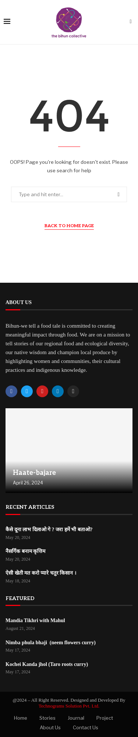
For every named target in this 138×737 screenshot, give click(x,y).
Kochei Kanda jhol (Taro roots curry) (47, 664)
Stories (47, 718)
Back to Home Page (69, 226)
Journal (76, 718)
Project (104, 718)
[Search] (130, 22)
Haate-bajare (34, 473)
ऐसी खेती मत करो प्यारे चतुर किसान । (41, 573)
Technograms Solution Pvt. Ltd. (69, 706)
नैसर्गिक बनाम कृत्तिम (25, 551)
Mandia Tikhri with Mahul (35, 620)
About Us (50, 727)
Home (20, 718)
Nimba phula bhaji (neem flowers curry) (51, 642)
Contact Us (85, 727)
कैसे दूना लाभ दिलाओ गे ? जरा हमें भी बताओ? (49, 529)
